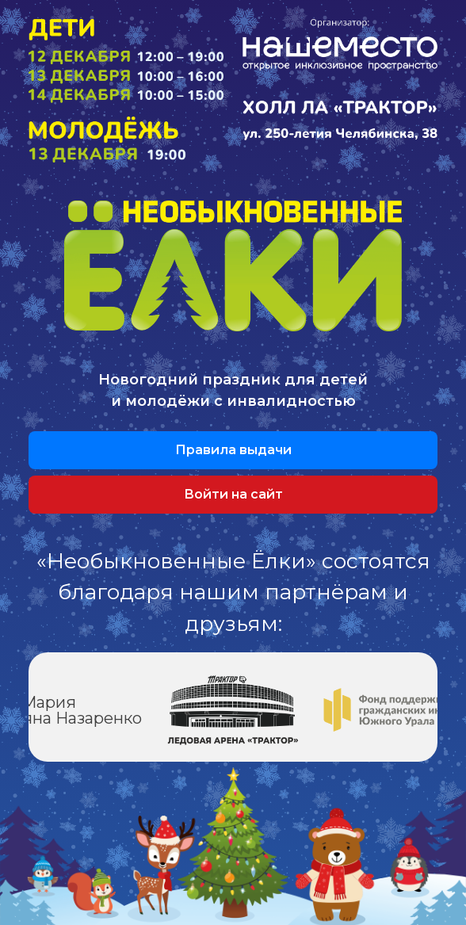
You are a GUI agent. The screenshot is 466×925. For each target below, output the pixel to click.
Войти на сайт (233, 494)
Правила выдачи (233, 449)
